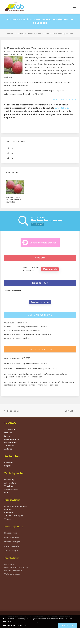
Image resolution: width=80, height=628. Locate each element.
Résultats (8, 462)
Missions (8, 432)
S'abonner (50, 269)
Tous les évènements (40, 302)
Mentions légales (42, 616)
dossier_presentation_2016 (63, 99)
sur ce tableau (62, 108)
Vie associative (11, 429)
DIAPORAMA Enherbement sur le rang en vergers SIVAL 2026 (30, 368)
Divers (7, 492)
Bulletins (8, 509)
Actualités (19, 33)
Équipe (7, 436)
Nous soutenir (10, 442)
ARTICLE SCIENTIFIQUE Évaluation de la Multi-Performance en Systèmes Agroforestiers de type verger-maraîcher (35, 375)
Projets (7, 466)
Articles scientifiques (13, 515)
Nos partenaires (11, 439)
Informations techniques (15, 506)
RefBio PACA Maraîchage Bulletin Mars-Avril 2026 (26, 363)
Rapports (8, 512)
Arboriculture (10, 483)
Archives (8, 449)
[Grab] (14, 6)
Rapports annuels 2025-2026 (17, 358)
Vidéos (7, 519)
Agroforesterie (11, 489)
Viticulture (8, 486)
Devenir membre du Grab (43, 242)
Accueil (10, 33)
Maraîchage (9, 479)
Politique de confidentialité (61, 616)
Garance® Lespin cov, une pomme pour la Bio (13, 199)
